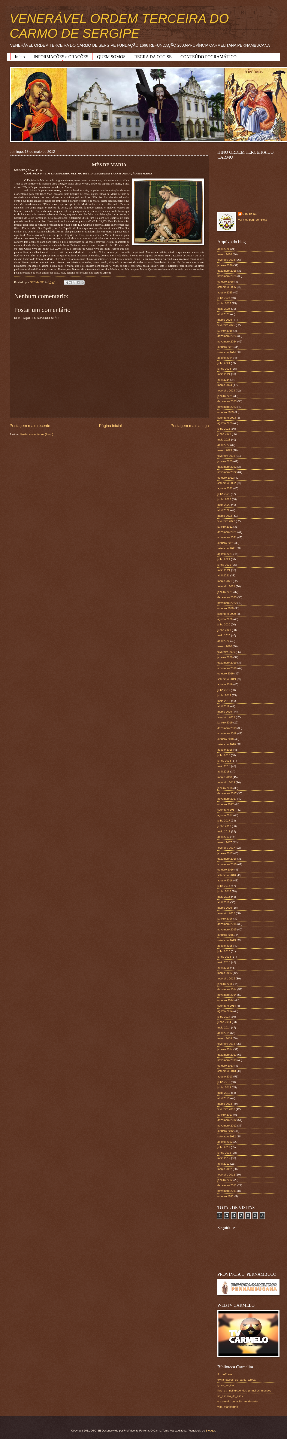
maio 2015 (223, 962)
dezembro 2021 (226, 532)
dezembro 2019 (226, 662)
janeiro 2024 (225, 395)
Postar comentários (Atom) (36, 434)
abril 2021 (223, 575)
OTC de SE (249, 214)
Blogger (210, 1430)
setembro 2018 (226, 744)
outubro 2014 (225, 1000)
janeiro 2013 (225, 1114)
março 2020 (224, 646)
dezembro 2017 (226, 793)
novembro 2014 (226, 994)
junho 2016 (224, 891)
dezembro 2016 (226, 858)
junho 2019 (224, 695)
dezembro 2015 (226, 924)
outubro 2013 (225, 1065)
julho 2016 (223, 885)
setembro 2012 (226, 1136)
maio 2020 (223, 635)
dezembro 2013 (226, 1054)
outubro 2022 (225, 477)
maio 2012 (223, 1158)
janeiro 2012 (225, 1180)
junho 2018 (224, 760)
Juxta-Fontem (225, 1374)
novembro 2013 (226, 1060)
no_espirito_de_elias (230, 1396)
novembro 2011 (226, 1190)
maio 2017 (223, 831)
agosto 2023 (225, 423)
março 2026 (224, 254)
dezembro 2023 (226, 401)
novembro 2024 (226, 341)
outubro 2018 (225, 739)
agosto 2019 (225, 684)
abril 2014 (223, 1032)
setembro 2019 (226, 679)
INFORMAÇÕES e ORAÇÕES (61, 56)
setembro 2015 (226, 940)
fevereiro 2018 (226, 782)
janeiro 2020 (225, 657)
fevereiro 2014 (226, 1043)
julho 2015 (223, 951)
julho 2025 (223, 297)
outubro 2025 (225, 281)
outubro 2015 (225, 934)
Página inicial (110, 426)
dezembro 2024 (226, 336)
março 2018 (224, 777)
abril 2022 (223, 510)
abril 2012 (223, 1163)
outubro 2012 (225, 1130)
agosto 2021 (225, 553)
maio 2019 (223, 700)
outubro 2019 (225, 673)
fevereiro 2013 (226, 1109)
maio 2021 (223, 570)
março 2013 (224, 1103)
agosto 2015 (225, 945)
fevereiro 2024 (226, 390)
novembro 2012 (226, 1125)
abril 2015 (223, 967)
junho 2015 (224, 956)
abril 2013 (223, 1098)
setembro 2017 (226, 809)
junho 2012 (224, 1152)
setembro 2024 (226, 352)
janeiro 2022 (225, 526)
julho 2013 (223, 1081)
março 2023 (224, 450)
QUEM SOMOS (111, 56)
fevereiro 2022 (226, 521)
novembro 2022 (226, 472)
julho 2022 (223, 494)
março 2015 (224, 973)
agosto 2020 (225, 619)
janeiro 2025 (225, 330)
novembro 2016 (226, 864)
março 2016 (224, 907)
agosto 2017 (225, 815)
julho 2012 (223, 1147)
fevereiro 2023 (226, 455)
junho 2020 (224, 630)
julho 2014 (223, 1016)
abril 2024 (223, 379)
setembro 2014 (226, 1005)
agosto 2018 (225, 749)
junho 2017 (224, 826)
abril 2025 (223, 314)
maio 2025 (223, 308)
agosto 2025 (225, 292)
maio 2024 (223, 374)
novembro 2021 (226, 537)
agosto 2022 (225, 488)
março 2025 (224, 319)
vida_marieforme (227, 1406)
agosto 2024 (225, 357)
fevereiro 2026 (226, 259)
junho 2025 (224, 303)
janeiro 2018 (225, 788)
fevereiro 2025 (226, 325)
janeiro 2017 (225, 853)
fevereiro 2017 (226, 847)
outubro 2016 (225, 869)
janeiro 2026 (225, 265)
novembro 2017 (226, 798)
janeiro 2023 (225, 461)
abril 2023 (223, 444)
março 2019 (224, 711)
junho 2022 (224, 499)
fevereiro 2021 (226, 586)
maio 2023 (223, 439)
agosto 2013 (225, 1076)
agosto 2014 (225, 1011)
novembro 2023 (226, 406)
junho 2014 (224, 1022)
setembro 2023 (226, 417)
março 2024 (224, 385)
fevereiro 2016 (226, 913)
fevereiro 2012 (226, 1174)
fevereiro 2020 (226, 651)
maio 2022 (223, 504)
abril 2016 (223, 902)
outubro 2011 (225, 1196)
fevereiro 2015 (226, 978)
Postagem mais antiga (190, 426)
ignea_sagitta (225, 1385)
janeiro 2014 (225, 1049)
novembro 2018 (226, 733)
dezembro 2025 (226, 270)
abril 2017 (223, 836)
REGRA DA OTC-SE (153, 56)
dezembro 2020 (226, 597)
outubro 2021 (225, 543)
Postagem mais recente (30, 426)
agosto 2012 (225, 1141)
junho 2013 (224, 1087)
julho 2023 (223, 428)
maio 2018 (223, 766)
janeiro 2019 (225, 722)
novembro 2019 (226, 668)
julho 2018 (223, 755)
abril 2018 (223, 771)
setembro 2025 (226, 287)
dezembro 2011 (226, 1185)
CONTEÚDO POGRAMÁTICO (209, 56)
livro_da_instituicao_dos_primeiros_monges (244, 1390)
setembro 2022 (226, 483)
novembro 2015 (226, 929)
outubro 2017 (225, 804)
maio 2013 (223, 1092)
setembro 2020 (226, 613)
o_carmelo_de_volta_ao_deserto (237, 1401)
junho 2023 (224, 434)
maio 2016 (223, 896)
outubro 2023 (225, 412)
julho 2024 (223, 363)
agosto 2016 (225, 880)
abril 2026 (223, 248)
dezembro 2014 (226, 989)
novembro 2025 (226, 276)
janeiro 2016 (225, 918)
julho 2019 (223, 690)
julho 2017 (223, 820)
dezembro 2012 (226, 1120)
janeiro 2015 (225, 983)
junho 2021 (224, 564)
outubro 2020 (225, 608)
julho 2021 (223, 559)
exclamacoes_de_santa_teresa (236, 1379)
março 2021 (224, 581)
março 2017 (224, 842)
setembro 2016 (226, 875)
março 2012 (224, 1169)
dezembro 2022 (226, 466)
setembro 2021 (226, 548)
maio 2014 (223, 1027)
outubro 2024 (225, 346)
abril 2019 (223, 706)
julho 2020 (223, 624)
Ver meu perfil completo (252, 219)
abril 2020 (223, 641)
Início (20, 56)
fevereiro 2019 (226, 717)
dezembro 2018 (226, 728)
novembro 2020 (226, 602)
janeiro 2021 (225, 592)
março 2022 (224, 515)
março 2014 (224, 1038)
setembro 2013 (226, 1071)
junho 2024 (224, 368)
